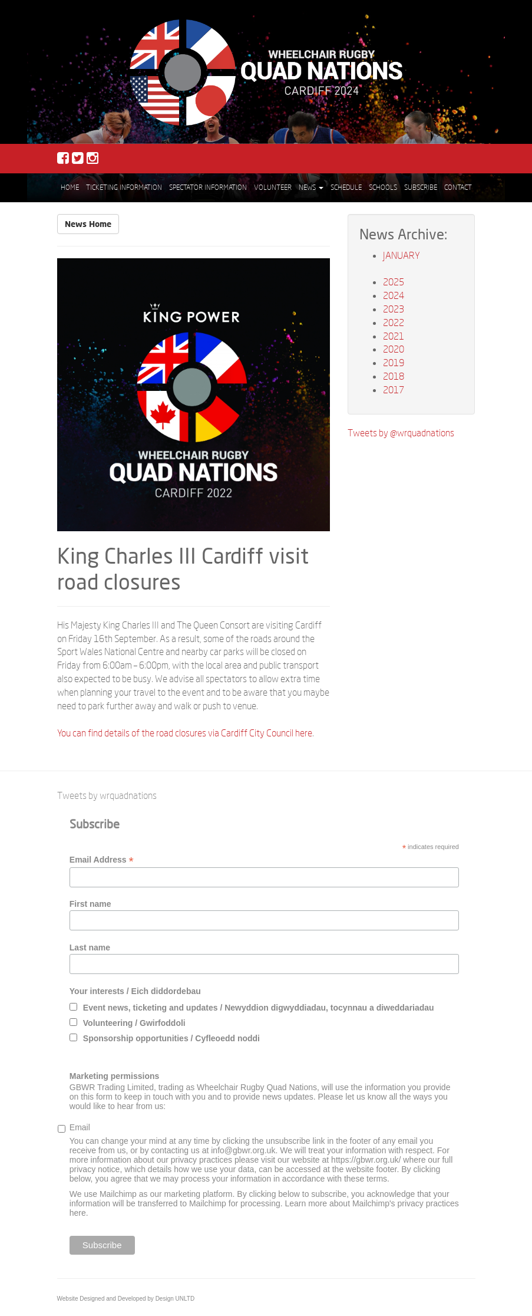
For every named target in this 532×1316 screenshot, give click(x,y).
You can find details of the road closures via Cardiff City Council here (184, 732)
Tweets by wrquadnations (107, 795)
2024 (393, 295)
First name (90, 904)
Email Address (102, 860)
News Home (88, 224)
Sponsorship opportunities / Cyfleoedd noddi (171, 1038)
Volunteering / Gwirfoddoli (134, 1023)
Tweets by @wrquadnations (401, 432)
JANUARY (401, 255)
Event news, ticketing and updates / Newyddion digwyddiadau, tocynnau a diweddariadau (258, 1007)
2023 (393, 308)
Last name (90, 947)
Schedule (346, 187)
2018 (393, 375)
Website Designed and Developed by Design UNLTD (126, 1298)
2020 (393, 348)
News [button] (311, 187)
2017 (393, 389)
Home (70, 187)
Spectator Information (208, 187)
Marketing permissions (115, 1076)
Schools (383, 187)
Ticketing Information (124, 187)
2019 (393, 362)
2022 (393, 322)
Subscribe (420, 187)
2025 (393, 281)
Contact (458, 187)
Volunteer (273, 187)
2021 (393, 335)
